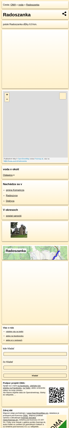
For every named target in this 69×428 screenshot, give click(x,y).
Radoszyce (12, 195)
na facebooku (23, 386)
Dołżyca (10, 201)
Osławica (8, 175)
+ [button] (7, 95)
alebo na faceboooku (15, 336)
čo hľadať (8, 362)
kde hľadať (8, 348)
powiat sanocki (13, 216)
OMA (13, 5)
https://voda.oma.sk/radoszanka (15, 161)
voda (21, 5)
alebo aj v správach (14, 340)
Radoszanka (32, 5)
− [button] (7, 99)
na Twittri (26, 388)
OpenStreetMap (23, 159)
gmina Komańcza (15, 190)
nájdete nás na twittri (14, 331)
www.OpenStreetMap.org (37, 413)
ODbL (25, 415)
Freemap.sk (39, 159)
